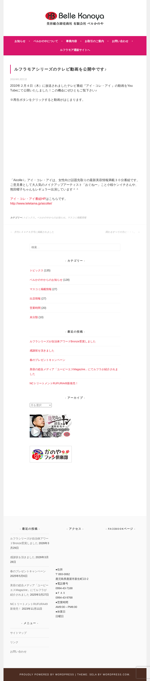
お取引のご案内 (94, 41)
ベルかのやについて (45, 41)
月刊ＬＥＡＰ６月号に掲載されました (32, 232)
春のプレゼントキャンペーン (47, 359)
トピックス (29, 217)
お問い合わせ (120, 41)
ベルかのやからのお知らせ (51, 217)
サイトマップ (18, 632)
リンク (14, 642)
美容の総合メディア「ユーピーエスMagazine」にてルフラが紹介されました (29, 590)
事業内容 (71, 41)
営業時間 (35, 307)
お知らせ (19, 41)
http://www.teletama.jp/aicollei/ (31, 203)
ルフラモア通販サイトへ (75, 49)
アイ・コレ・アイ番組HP (28, 198)
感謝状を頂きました (42, 350)
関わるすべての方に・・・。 (122, 232)
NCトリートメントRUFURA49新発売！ (54, 383)
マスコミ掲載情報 (77, 217)
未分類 (34, 317)
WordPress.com (116, 674)
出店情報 (35, 298)
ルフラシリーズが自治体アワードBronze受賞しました (63, 341)
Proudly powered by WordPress (47, 674)
